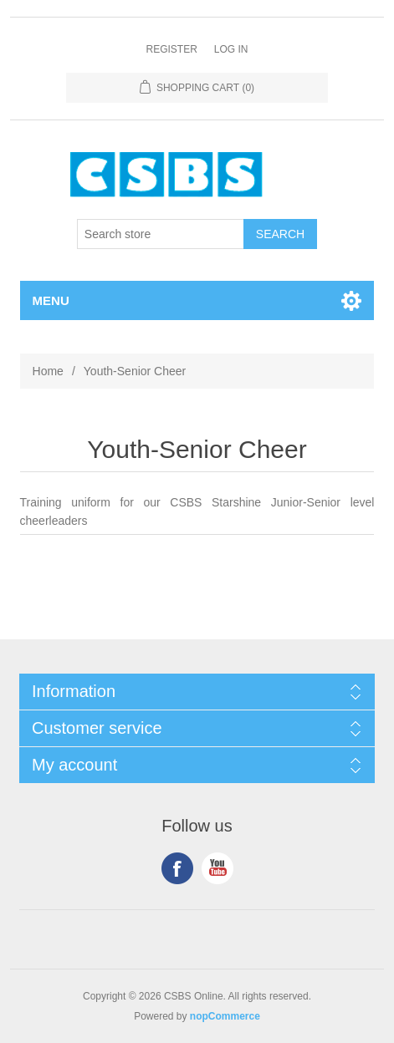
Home (48, 371)
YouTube (217, 868)
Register (171, 49)
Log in (231, 49)
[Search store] (160, 234)
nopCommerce (225, 1016)
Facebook (177, 868)
